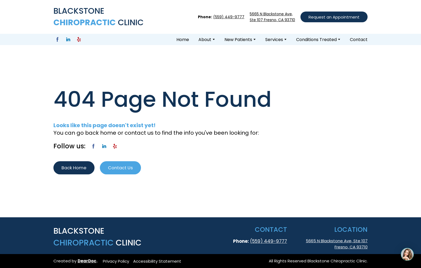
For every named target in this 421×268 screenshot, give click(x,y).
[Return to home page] (100, 16)
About (204, 39)
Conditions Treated (316, 39)
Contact (359, 39)
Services (274, 39)
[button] (334, 17)
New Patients (238, 39)
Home (182, 39)
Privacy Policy (116, 261)
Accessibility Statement (157, 261)
